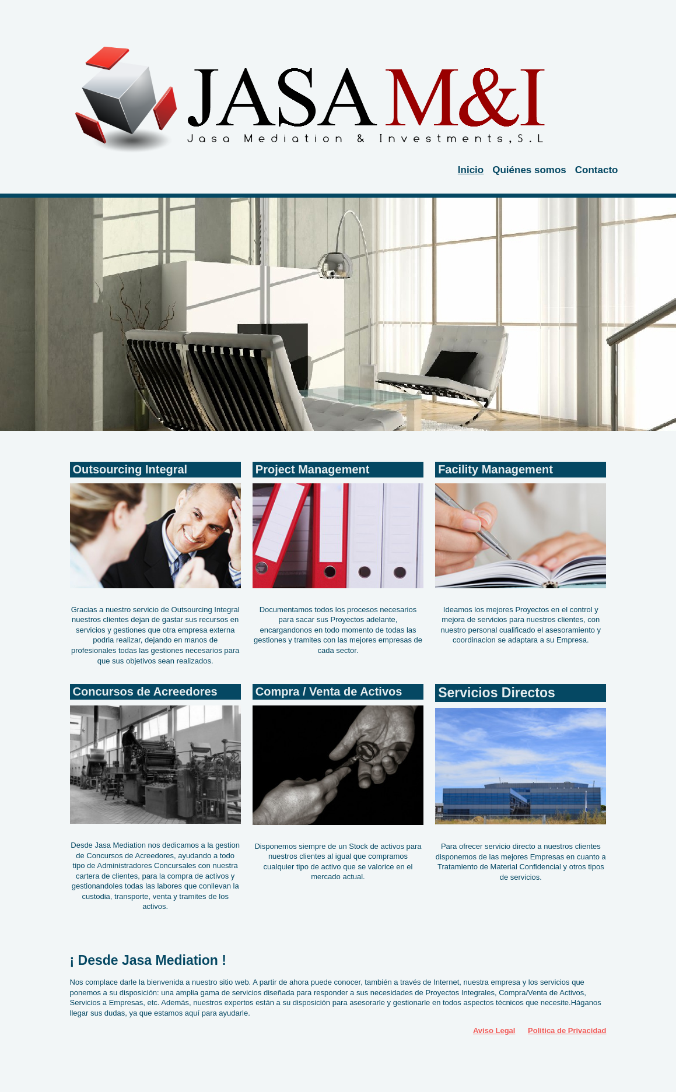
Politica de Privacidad (567, 1030)
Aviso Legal (494, 1030)
